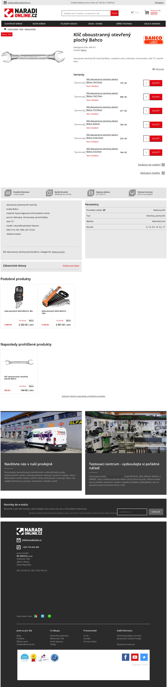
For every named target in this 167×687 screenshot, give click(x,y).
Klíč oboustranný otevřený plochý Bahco (16, 377)
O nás (86, 635)
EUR (137, 12)
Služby (53, 644)
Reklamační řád (57, 638)
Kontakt (87, 638)
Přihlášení (159, 2)
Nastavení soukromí (126, 644)
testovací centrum (115, 476)
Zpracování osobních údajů (129, 638)
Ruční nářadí (13, 29)
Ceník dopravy (56, 641)
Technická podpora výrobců (129, 635)
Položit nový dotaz (71, 265)
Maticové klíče (30, 29)
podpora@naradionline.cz (19, 2)
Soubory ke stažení (151, 164)
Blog (19, 635)
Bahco (83, 50)
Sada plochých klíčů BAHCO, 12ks (54, 312)
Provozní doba (90, 641)
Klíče (21, 29)
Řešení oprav (22, 641)
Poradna (20, 638)
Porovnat (160, 69)
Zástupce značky (152, 173)
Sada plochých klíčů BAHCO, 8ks (18, 311)
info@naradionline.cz (32, 540)
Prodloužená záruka (25, 644)
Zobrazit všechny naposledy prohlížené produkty (83, 396)
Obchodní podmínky (59, 635)
